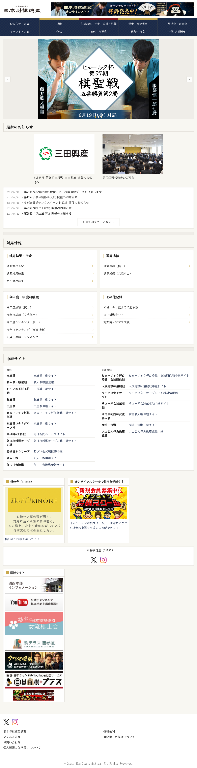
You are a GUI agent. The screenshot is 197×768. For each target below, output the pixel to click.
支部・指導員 (98, 31)
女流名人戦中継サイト (143, 414)
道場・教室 (138, 31)
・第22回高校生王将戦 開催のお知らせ (46, 208)
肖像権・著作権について (119, 737)
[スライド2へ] (98, 117)
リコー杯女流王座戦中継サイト (149, 403)
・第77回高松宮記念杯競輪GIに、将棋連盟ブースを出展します (61, 192)
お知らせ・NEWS (20, 24)
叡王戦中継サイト (45, 399)
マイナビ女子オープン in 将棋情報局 (153, 393)
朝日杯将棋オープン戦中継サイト (55, 440)
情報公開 (109, 731)
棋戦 (59, 24)
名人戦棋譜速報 (44, 382)
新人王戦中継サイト (47, 458)
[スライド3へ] (101, 117)
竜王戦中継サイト (45, 375)
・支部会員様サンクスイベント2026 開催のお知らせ (55, 202)
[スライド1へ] (95, 117)
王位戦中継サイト (45, 389)
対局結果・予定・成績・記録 (98, 24)
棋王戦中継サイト (45, 423)
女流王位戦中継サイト (143, 425)
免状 (59, 31)
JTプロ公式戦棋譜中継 (48, 451)
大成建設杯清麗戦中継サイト (147, 386)
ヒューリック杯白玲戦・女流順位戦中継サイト (159, 375)
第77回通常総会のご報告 (118, 177)
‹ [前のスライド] (7, 79)
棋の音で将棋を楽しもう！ (22, 539)
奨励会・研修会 (177, 24)
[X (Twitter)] (93, 560)
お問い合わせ (12, 742)
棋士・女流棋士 (138, 24)
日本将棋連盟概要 (14, 731)
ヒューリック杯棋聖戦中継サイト (55, 412)
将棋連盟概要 (177, 31)
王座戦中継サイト (45, 406)
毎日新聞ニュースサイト (49, 434)
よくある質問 (12, 737)
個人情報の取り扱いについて (22, 747)
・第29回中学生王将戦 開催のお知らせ (46, 213)
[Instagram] (103, 560)
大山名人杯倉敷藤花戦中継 (146, 431)
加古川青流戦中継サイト (49, 464)
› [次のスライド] (189, 79)
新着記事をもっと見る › (98, 222)
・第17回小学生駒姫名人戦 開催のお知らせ (49, 197)
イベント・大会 (19, 31)
